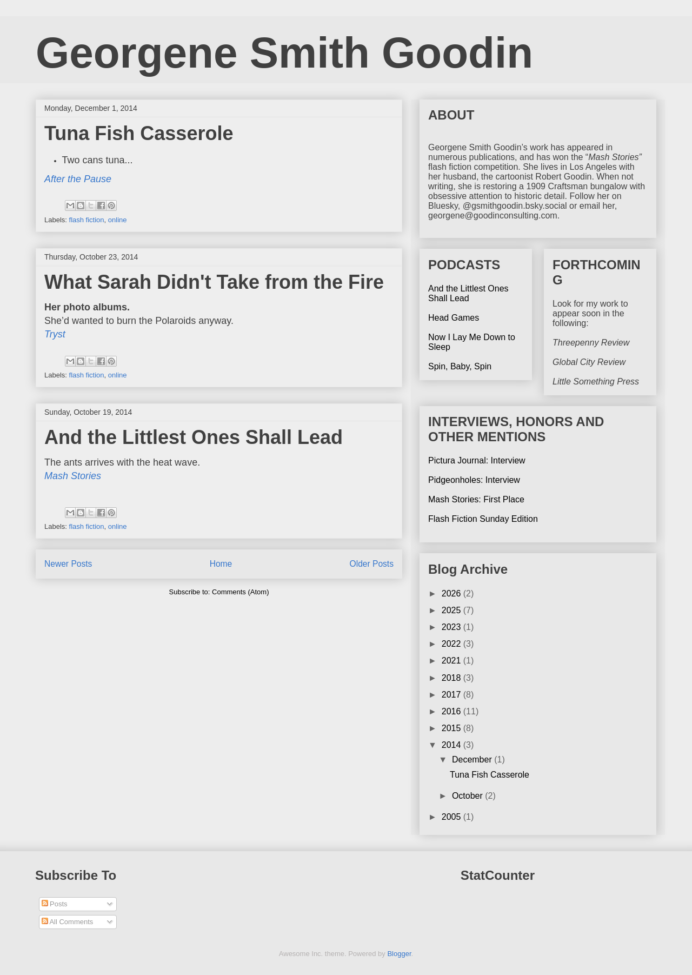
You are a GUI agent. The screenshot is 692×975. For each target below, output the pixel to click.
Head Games (453, 317)
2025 (452, 610)
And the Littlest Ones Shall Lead (193, 437)
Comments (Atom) (240, 592)
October (468, 795)
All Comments (68, 922)
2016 (452, 711)
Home (221, 563)
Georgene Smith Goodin (284, 53)
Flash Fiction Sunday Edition (483, 518)
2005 (452, 816)
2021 (452, 660)
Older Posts (372, 563)
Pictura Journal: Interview (476, 460)
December (473, 759)
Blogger (399, 954)
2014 (452, 745)
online (117, 220)
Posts (55, 904)
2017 (452, 694)
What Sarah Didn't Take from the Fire (214, 282)
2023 (452, 627)
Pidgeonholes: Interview (474, 480)
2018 (452, 677)
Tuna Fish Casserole (138, 133)
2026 (452, 593)
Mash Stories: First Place (476, 499)
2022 (452, 643)
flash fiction (86, 220)
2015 (452, 728)
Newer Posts (68, 563)
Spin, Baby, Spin (459, 366)
